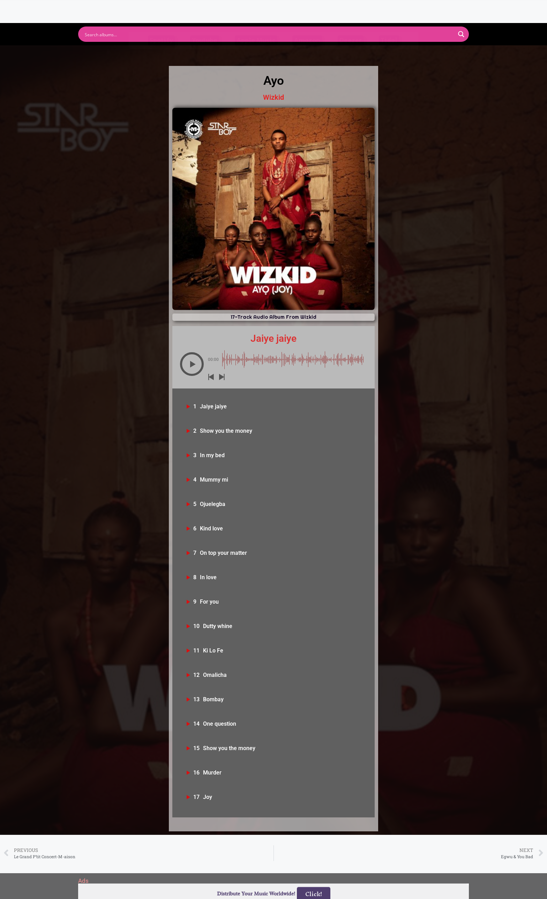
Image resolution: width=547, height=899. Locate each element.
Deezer (350, 53)
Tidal (389, 53)
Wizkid (273, 97)
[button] (192, 364)
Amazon (307, 53)
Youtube (204, 53)
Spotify (161, 53)
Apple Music (256, 53)
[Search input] (269, 34)
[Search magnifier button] (461, 34)
